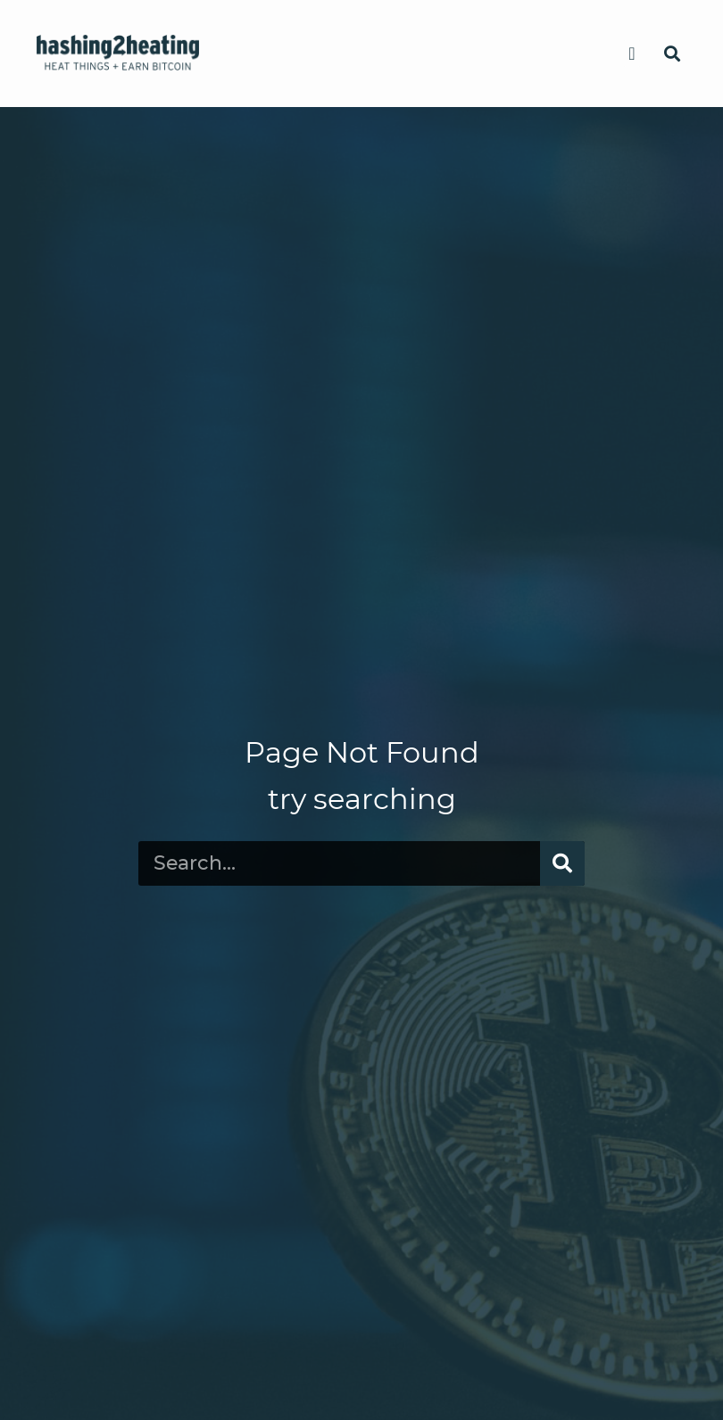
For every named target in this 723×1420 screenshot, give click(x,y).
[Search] (562, 863)
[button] (631, 53)
